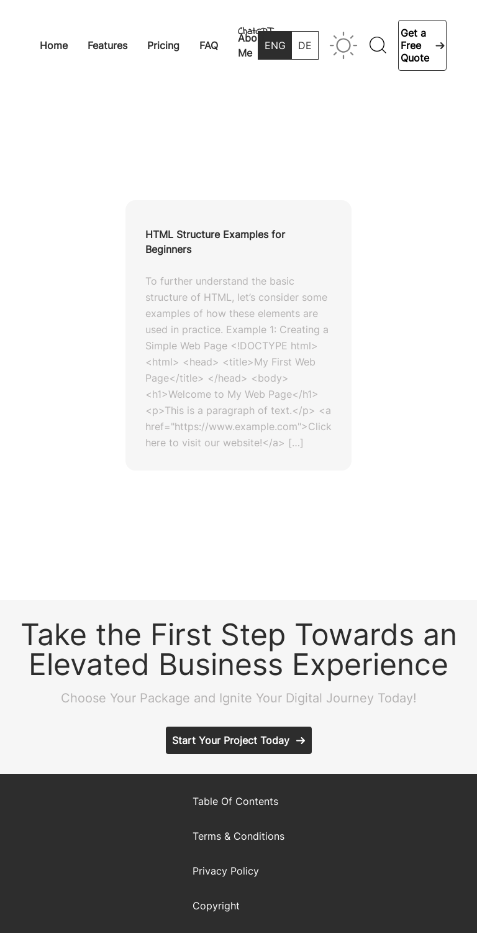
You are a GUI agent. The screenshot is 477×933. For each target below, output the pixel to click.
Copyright (216, 905)
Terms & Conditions (238, 836)
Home (54, 45)
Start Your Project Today (230, 740)
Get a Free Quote (415, 45)
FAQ (208, 45)
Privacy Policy (226, 871)
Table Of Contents (235, 801)
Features (107, 45)
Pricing (163, 45)
